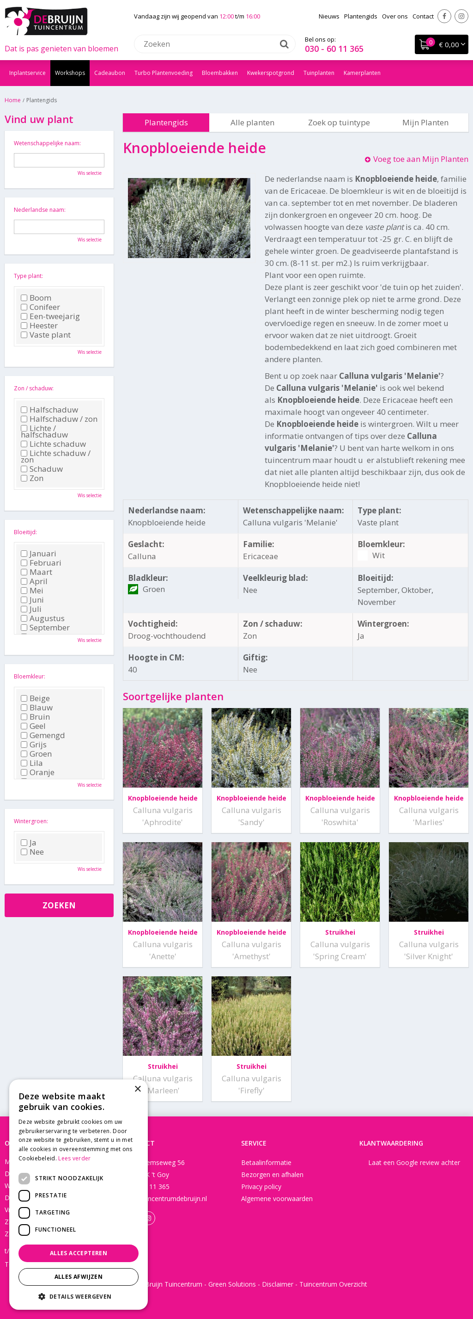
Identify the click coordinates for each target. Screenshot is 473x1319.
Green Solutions (232, 1284)
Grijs (34, 744)
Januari (38, 553)
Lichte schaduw (53, 444)
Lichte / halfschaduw (44, 431)
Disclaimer (277, 1284)
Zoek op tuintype (339, 122)
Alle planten (252, 122)
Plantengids (166, 122)
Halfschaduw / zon (59, 419)
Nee (32, 852)
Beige (35, 698)
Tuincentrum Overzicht (333, 1284)
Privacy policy (261, 1186)
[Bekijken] (441, 44)
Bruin (35, 717)
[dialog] (78, 1194)
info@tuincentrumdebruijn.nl (165, 1198)
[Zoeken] (215, 44)
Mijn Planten (425, 122)
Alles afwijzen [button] (79, 1277)
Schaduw (42, 469)
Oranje (38, 772)
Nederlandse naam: (40, 210)
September (45, 627)
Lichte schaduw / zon (56, 456)
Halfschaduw (49, 410)
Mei (32, 590)
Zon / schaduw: (34, 388)
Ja (28, 842)
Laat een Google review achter (414, 1162)
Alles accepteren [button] (78, 1253)
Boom (36, 298)
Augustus (43, 618)
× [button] (137, 1089)
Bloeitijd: (25, 532)
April (34, 581)
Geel (33, 726)
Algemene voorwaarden (277, 1198)
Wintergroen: (31, 821)
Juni (32, 600)
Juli (31, 609)
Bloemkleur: (29, 676)
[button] (78, 1296)
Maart (36, 572)
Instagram (461, 16)
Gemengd (43, 735)
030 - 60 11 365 (334, 48)
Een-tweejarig (50, 316)
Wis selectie (90, 173)
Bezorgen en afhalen (272, 1174)
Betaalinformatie (266, 1162)
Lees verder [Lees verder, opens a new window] (74, 1158)
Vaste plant (46, 335)
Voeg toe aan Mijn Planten (420, 159)
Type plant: (28, 276)
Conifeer (40, 307)
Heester (39, 325)
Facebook (444, 16)
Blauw (37, 707)
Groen (36, 754)
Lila (32, 763)
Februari (41, 563)
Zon (32, 478)
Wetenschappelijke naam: (47, 143)
